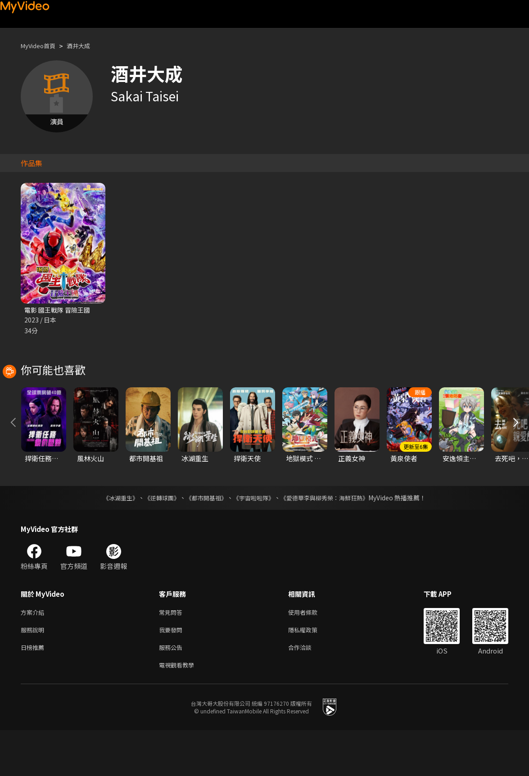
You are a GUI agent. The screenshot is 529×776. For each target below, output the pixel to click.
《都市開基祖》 (204, 538)
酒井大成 (86, 45)
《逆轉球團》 (157, 538)
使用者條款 (310, 653)
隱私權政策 (310, 672)
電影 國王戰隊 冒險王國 (59, 310)
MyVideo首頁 (41, 45)
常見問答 (172, 653)
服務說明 (34, 672)
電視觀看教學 (179, 710)
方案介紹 (34, 653)
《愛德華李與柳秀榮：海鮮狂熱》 (330, 538)
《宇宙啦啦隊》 (255, 538)
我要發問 (172, 672)
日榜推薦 (34, 691)
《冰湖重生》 (113, 538)
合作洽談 (307, 691)
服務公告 (172, 691)
